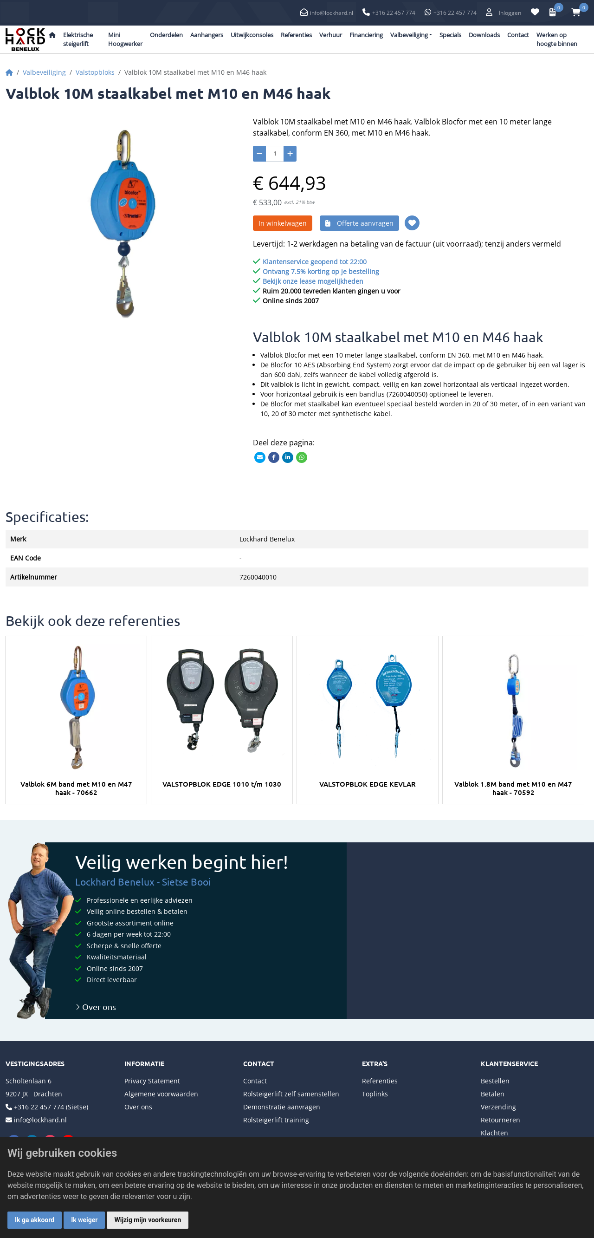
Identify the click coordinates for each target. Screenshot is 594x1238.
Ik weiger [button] (84, 1220)
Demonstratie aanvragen (281, 1106)
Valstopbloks (95, 72)
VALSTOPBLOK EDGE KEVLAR (367, 783)
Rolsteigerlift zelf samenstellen (291, 1093)
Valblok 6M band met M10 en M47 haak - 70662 (76, 788)
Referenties (296, 35)
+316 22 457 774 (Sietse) (51, 1106)
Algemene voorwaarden (161, 1093)
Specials (450, 35)
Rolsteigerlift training (276, 1119)
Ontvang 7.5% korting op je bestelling (321, 271)
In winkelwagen (282, 223)
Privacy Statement (152, 1080)
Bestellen (495, 1080)
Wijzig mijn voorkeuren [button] (147, 1220)
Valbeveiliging (44, 72)
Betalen (492, 1093)
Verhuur (330, 35)
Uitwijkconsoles (252, 35)
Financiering (366, 35)
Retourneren (500, 1119)
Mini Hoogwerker (125, 39)
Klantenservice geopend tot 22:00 (315, 261)
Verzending (498, 1106)
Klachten (494, 1132)
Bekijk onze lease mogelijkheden (313, 281)
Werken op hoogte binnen (556, 39)
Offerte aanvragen (359, 223)
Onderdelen (166, 35)
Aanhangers (206, 35)
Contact (518, 35)
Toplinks (375, 1093)
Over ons (95, 1006)
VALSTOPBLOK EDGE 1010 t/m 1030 (221, 783)
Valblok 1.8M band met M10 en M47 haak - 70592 (513, 788)
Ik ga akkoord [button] (34, 1220)
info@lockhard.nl (331, 13)
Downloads (484, 35)
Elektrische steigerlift (78, 39)
